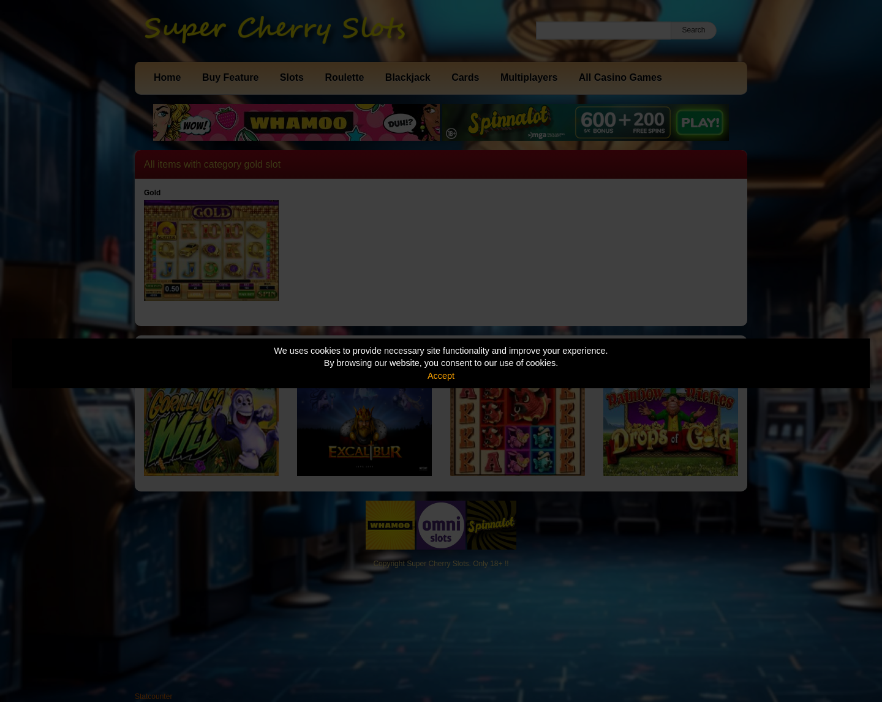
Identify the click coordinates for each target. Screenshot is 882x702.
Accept (441, 376)
